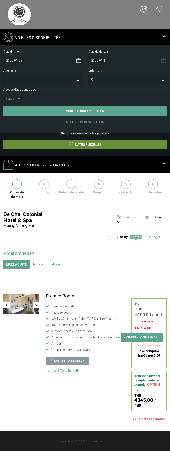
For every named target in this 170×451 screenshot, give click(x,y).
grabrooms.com (97, 441)
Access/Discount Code (19, 89)
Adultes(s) (10, 70)
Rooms (136, 237)
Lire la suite (16, 264)
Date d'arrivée (12, 51)
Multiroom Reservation (85, 122)
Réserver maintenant (141, 337)
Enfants (96, 71)
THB (155, 217)
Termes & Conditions (47, 264)
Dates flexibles (85, 144)
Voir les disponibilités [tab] (84, 37)
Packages (153, 237)
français (129, 217)
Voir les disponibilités (85, 111)
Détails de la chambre (68, 361)
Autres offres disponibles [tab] (84, 165)
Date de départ (98, 51)
